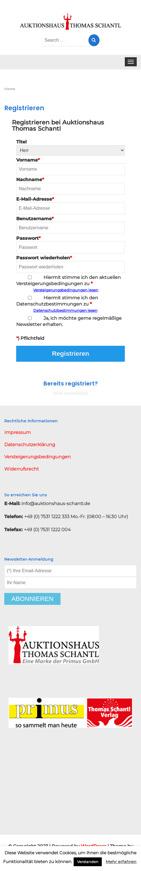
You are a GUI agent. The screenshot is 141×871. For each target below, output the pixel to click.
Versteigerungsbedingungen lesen (65, 290)
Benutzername (70, 225)
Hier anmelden (70, 393)
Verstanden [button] (87, 861)
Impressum (17, 432)
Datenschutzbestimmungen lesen (65, 310)
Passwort (70, 244)
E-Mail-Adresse (70, 205)
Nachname (70, 186)
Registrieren (70, 353)
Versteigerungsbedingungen (37, 456)
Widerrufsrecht (21, 469)
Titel (70, 147)
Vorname (70, 166)
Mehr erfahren (121, 861)
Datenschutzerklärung (29, 444)
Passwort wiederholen (70, 264)
